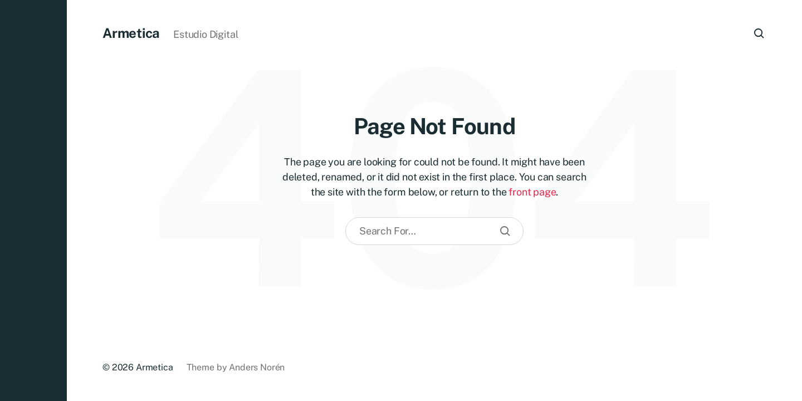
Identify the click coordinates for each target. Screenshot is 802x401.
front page (532, 192)
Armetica (131, 33)
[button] (33, 200)
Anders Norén (257, 367)
